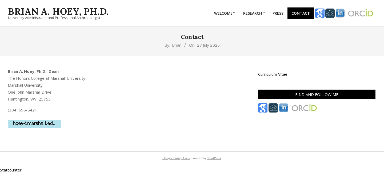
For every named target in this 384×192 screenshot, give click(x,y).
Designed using (172, 158)
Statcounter (11, 170)
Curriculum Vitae (272, 74)
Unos (186, 158)
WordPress (214, 158)
